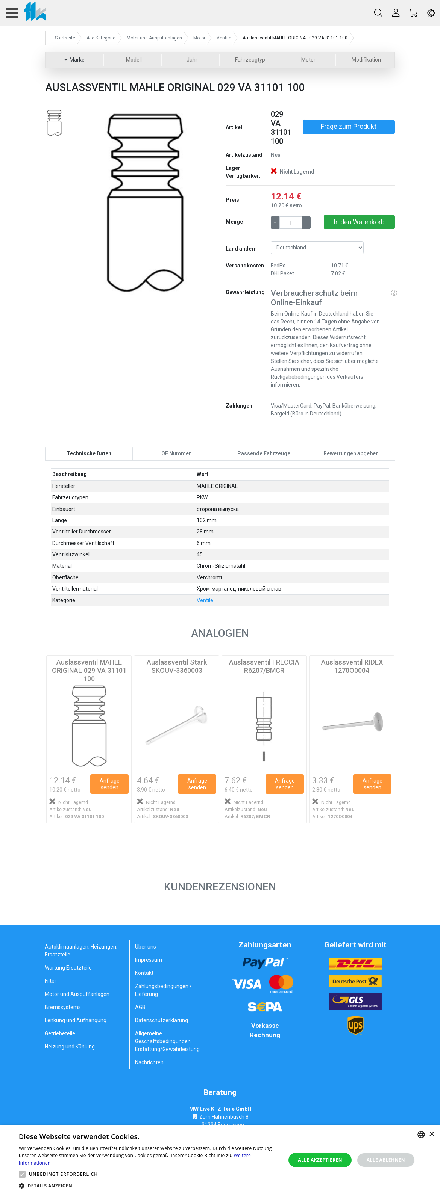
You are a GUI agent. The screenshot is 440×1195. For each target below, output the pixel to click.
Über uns (145, 947)
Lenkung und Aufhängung (75, 1020)
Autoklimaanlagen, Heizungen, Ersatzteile (81, 951)
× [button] (431, 1134)
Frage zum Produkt (348, 126)
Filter (50, 981)
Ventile (205, 600)
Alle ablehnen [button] (386, 1160)
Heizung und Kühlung (70, 1047)
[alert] (220, 1160)
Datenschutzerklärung (161, 1020)
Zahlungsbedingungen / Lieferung (163, 990)
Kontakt (144, 973)
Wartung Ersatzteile (68, 968)
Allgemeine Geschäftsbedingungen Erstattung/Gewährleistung (167, 1041)
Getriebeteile (60, 1033)
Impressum (148, 960)
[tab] (89, 453)
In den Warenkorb (359, 222)
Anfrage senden (110, 784)
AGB (140, 1007)
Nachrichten (149, 1062)
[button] (85, 202)
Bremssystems (63, 1007)
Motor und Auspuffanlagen (77, 994)
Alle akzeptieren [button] (320, 1160)
